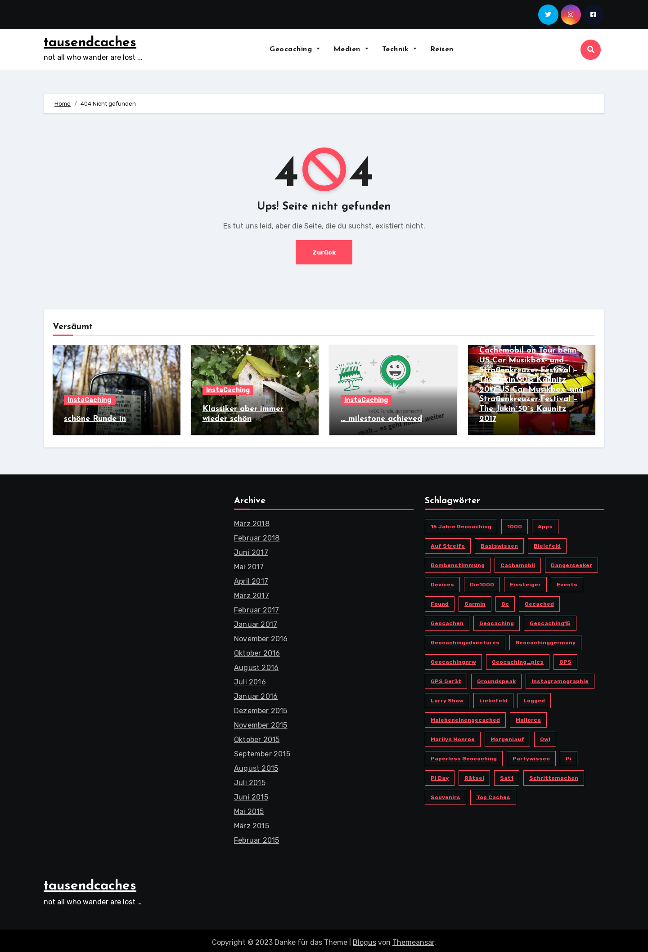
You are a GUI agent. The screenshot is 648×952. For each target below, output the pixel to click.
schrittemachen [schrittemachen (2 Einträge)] (553, 774)
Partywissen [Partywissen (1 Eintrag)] (531, 755)
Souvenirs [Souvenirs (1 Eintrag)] (445, 794)
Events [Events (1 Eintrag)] (567, 581)
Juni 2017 (251, 549)
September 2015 (262, 750)
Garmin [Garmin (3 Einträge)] (475, 600)
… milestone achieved (381, 419)
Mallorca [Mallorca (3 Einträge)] (528, 716)
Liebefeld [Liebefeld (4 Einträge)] (493, 697)
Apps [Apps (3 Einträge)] (545, 523)
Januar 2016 (256, 692)
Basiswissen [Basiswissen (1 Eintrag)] (499, 542)
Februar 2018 (256, 534)
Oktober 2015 (256, 736)
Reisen (442, 49)
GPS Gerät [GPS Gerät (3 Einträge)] (446, 678)
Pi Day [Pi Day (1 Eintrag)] (440, 774)
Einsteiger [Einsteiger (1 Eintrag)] (525, 581)
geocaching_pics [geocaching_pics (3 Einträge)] (518, 658)
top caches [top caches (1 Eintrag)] (493, 794)
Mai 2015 (249, 808)
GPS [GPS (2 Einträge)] (565, 658)
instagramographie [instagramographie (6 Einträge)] (560, 678)
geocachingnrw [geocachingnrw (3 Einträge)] (453, 658)
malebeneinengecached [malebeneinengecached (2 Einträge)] (465, 716)
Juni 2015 (251, 793)
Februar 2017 (256, 606)
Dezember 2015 (261, 707)
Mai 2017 (249, 563)
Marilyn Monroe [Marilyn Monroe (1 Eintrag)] (453, 736)
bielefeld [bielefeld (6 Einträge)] (547, 542)
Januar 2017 (255, 621)
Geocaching (295, 49)
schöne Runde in (95, 419)
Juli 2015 (250, 779)
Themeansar (413, 938)
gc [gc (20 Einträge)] (505, 600)
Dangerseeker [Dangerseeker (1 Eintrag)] (571, 562)
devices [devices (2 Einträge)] (442, 581)
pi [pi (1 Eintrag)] (569, 755)
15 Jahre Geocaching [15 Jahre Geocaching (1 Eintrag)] (461, 523)
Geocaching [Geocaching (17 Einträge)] (496, 620)
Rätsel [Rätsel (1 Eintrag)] (474, 774)
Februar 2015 (256, 836)
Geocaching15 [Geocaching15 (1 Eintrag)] (550, 620)
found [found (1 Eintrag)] (440, 600)
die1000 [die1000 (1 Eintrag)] (482, 581)
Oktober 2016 (257, 649)
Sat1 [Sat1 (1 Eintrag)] (506, 774)
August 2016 (256, 664)
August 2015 (256, 764)
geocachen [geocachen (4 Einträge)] (447, 620)
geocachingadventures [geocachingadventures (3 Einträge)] (465, 639)
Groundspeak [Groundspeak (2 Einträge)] (496, 678)
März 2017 (251, 592)
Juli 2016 (250, 678)
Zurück (324, 252)
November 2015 (261, 721)
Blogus (364, 938)
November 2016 (261, 635)
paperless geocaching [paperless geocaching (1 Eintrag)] (464, 755)
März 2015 (251, 822)
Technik (399, 49)
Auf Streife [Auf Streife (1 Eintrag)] (448, 542)
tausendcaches (90, 43)
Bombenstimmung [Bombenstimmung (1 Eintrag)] (458, 562)
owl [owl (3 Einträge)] (545, 736)
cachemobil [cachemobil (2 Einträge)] (517, 562)
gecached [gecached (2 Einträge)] (539, 600)
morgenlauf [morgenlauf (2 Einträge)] (507, 736)
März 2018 (252, 520)
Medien (351, 49)
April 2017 (251, 577)
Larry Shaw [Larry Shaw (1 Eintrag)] (447, 697)
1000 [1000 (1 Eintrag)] (514, 523)
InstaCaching (89, 400)
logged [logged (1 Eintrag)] (534, 697)
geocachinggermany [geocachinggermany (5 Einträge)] (545, 639)
